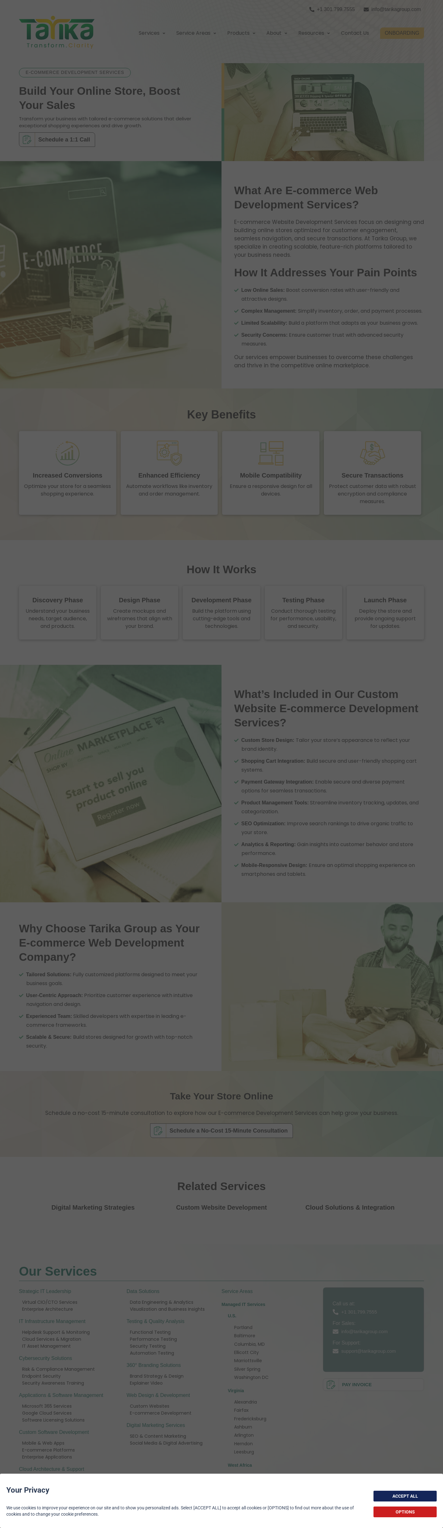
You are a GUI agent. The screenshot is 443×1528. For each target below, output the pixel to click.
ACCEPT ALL (405, 1496)
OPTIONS (405, 1511)
